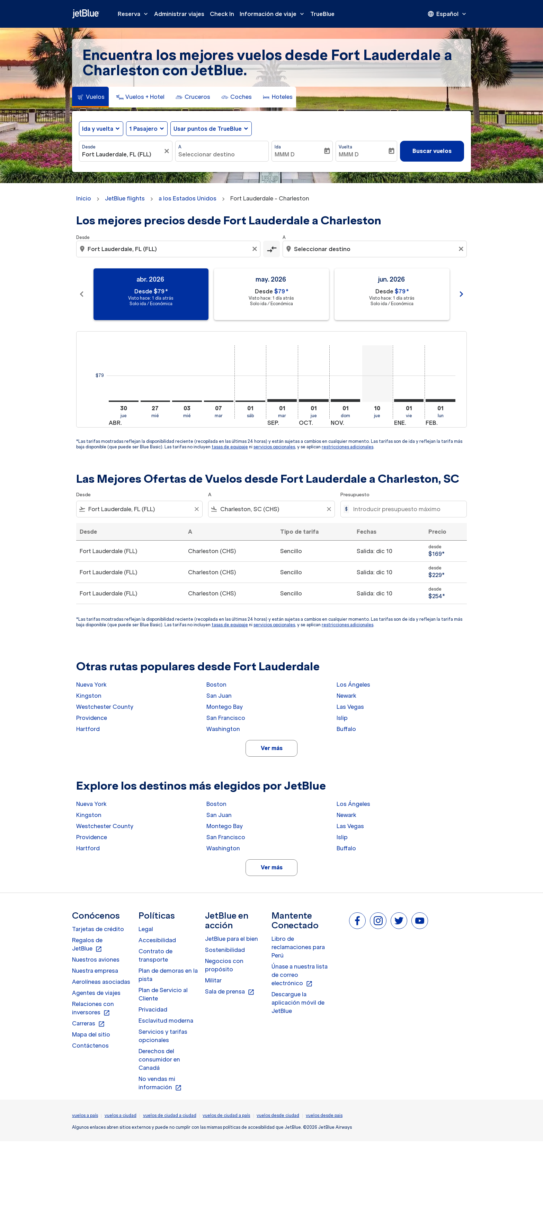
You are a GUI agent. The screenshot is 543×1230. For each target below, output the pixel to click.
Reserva (134, 13)
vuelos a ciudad (120, 1115)
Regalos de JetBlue (87, 945)
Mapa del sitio (91, 1034)
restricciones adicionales (347, 446)
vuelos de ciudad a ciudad (169, 1115)
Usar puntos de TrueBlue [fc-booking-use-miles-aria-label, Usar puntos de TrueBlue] (207, 128)
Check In (222, 13)
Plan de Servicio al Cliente (163, 994)
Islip (342, 717)
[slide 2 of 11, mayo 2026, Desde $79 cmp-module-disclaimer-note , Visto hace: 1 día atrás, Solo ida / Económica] (271, 294)
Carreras (88, 1023)
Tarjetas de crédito (98, 929)
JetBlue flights (125, 198)
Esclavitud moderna (166, 1020)
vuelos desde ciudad (278, 1115)
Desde (89, 146)
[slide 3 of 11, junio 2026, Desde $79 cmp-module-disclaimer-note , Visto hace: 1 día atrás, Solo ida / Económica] (392, 294)
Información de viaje (274, 13)
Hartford (88, 728)
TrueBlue (322, 13)
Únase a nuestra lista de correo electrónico (300, 975)
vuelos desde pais (324, 1115)
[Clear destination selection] (461, 249)
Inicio (83, 198)
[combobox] (122, 154)
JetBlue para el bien (231, 938)
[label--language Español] (447, 13)
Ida (278, 146)
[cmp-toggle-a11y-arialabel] (271, 249)
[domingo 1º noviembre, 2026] (345, 400)
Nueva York (91, 684)
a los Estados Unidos (187, 198)
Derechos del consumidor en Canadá (159, 1059)
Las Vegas (350, 706)
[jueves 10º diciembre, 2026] (377, 373)
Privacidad (153, 1009)
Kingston (88, 695)
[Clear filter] (196, 509)
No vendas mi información (160, 1083)
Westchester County (104, 706)
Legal (146, 929)
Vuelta (345, 146)
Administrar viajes (179, 13)
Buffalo (346, 728)
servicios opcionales (274, 446)
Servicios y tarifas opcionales (163, 1035)
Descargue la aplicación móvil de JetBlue (298, 1002)
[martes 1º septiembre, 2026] (282, 400)
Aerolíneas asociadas (101, 981)
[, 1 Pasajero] (143, 128)
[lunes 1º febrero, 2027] (440, 400)
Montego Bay (224, 706)
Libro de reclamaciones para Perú (298, 947)
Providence (91, 717)
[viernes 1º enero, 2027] (409, 400)
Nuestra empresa (95, 970)
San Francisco (225, 717)
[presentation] (447, 13)
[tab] (90, 97)
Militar (213, 980)
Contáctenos (90, 1045)
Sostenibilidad (225, 949)
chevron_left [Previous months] (81, 294)
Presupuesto (355, 495)
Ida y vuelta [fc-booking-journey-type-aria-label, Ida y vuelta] (97, 128)
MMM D (285, 154)
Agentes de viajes (96, 992)
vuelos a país (85, 1115)
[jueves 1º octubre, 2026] (314, 400)
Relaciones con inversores (93, 1008)
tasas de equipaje (230, 446)
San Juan (219, 695)
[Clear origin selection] (255, 249)
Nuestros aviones (95, 959)
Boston (216, 684)
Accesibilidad (157, 940)
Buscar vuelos (432, 150)
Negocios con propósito (224, 965)
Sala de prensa (230, 992)
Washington (223, 728)
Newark (346, 695)
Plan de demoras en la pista (168, 974)
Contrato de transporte (155, 955)
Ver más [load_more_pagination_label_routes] (272, 748)
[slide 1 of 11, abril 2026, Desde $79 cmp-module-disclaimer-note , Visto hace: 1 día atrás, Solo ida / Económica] (151, 294)
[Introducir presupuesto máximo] (406, 509)
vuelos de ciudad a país (226, 1115)
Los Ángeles (353, 684)
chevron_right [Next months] (461, 294)
